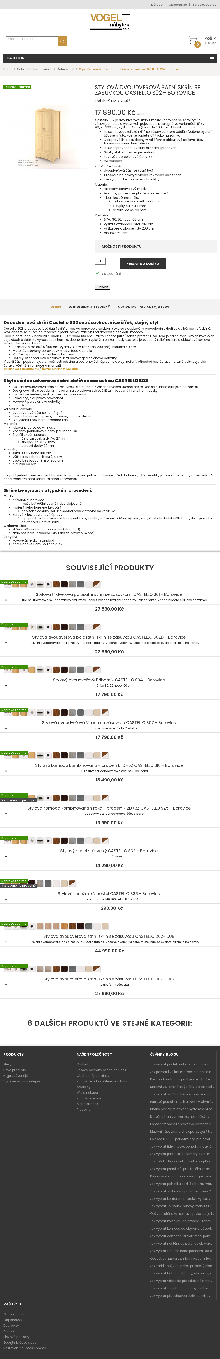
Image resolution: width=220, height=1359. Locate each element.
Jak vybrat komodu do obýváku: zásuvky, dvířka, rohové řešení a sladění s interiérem (183, 1228)
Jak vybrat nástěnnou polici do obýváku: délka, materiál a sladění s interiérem (183, 1243)
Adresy (8, 1331)
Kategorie (17, 58)
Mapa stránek (87, 1104)
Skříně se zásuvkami (21, 369)
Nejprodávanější (15, 1075)
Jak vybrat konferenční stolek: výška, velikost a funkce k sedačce (183, 1198)
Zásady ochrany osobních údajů (102, 1070)
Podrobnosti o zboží (90, 307)
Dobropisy (11, 1325)
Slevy (7, 1064)
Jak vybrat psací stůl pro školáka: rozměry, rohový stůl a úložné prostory (183, 1169)
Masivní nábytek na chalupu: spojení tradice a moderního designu (183, 1131)
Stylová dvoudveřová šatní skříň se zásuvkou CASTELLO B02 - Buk (110, 970)
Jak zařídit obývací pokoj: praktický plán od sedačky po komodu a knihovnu (183, 1266)
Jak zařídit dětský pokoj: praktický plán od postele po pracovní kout (183, 1161)
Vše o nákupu (87, 1092)
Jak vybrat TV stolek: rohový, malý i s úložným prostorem (183, 1206)
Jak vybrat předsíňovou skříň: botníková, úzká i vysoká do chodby (183, 1295)
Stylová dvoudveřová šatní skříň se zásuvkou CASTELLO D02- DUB (110, 927)
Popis (56, 307)
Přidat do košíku (143, 263)
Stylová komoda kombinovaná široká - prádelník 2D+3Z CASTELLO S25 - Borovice (110, 799)
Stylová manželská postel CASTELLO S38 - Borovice (110, 884)
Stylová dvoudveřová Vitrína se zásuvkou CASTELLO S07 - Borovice (110, 713)
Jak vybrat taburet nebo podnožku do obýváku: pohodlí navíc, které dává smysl (183, 1251)
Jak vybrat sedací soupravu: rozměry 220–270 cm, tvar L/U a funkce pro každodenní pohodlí (183, 1191)
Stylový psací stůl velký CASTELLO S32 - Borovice (110, 841)
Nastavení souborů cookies (24, 1348)
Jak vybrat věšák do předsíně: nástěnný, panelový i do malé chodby (183, 1281)
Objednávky (12, 1320)
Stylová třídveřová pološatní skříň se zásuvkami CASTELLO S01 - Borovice (110, 585)
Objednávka (178, 4)
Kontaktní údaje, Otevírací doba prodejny (102, 1084)
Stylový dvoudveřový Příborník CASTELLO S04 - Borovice (110, 670)
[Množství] (100, 261)
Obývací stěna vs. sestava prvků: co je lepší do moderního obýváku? (183, 1213)
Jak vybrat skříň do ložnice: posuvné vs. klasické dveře (183, 1094)
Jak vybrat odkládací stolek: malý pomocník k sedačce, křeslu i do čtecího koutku (183, 1236)
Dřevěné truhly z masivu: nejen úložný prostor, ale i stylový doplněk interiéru (183, 1116)
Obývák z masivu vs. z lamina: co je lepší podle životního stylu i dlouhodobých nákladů (183, 1258)
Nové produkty (14, 1070)
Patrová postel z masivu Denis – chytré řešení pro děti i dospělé (183, 1101)
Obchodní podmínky (93, 1075)
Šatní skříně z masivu (60, 369)
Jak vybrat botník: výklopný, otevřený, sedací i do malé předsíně (183, 1273)
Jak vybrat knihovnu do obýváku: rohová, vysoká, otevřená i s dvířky (183, 1221)
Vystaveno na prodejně (21, 1081)
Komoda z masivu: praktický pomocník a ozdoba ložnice (183, 1124)
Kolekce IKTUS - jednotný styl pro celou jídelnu (183, 1139)
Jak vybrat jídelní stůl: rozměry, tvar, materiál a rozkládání (183, 1154)
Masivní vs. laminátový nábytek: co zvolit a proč (183, 1086)
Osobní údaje (13, 1314)
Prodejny (83, 1109)
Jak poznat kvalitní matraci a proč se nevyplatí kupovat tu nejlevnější (183, 1072)
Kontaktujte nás (89, 1098)
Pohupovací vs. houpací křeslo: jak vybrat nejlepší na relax (183, 1176)
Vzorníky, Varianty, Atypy (143, 307)
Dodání (82, 1064)
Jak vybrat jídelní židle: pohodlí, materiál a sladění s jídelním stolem (183, 1146)
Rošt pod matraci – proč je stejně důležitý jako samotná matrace (183, 1079)
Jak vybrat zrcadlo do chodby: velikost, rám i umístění (183, 1288)
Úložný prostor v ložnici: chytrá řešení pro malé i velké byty (183, 1109)
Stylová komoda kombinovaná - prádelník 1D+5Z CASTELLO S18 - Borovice (110, 756)
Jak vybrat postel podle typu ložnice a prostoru (183, 1064)
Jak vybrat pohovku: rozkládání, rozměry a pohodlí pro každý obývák (183, 1183)
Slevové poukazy (16, 1337)
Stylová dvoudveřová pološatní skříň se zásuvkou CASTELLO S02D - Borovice (110, 628)
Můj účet (157, 4)
